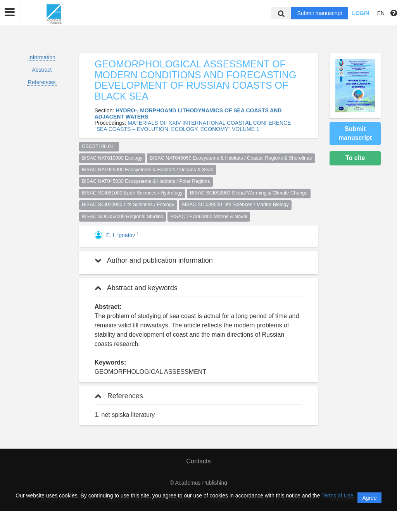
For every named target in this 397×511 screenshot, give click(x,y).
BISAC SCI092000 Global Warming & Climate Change (248, 193)
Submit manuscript (319, 13)
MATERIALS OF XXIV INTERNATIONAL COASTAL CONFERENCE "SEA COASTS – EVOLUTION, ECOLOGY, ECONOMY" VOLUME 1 (193, 126)
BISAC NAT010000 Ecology (112, 158)
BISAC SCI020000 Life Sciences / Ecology (128, 204)
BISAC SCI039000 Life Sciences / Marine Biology (235, 204)
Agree (369, 498)
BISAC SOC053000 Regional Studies (122, 216)
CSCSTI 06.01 (99, 146)
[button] (9, 12)
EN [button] (381, 13)
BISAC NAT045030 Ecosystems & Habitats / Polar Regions (146, 181)
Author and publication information (154, 260)
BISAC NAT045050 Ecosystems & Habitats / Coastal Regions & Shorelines (231, 158)
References (42, 82)
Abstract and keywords (136, 288)
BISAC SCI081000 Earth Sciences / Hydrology (132, 193)
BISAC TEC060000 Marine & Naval (209, 216)
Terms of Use (337, 495)
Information (41, 57)
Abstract (42, 70)
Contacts (198, 461)
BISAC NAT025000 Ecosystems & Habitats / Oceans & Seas (147, 169)
